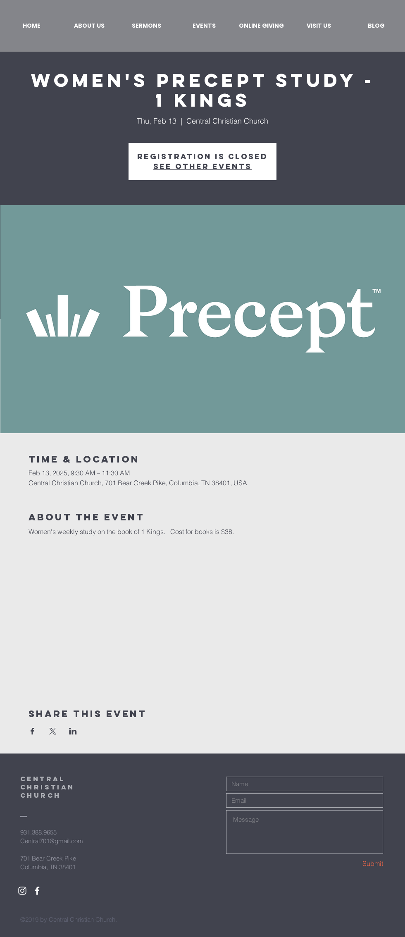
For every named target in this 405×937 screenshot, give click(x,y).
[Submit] (353, 863)
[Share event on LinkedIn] (73, 731)
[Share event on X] (53, 731)
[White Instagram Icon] (22, 890)
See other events (202, 166)
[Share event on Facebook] (32, 731)
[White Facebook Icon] (37, 890)
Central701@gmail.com (51, 841)
